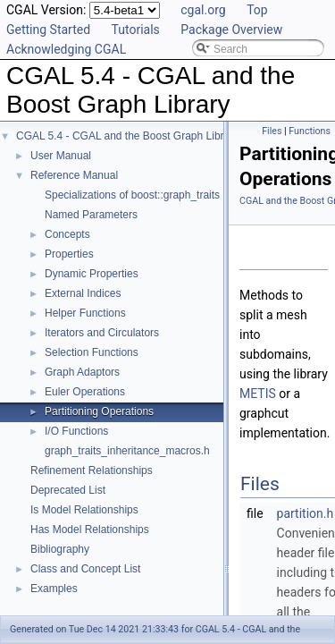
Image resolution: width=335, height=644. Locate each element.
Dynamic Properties (91, 273)
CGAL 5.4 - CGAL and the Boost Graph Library (127, 136)
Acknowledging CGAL (66, 49)
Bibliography (59, 549)
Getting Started (48, 29)
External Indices (83, 293)
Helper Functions (85, 313)
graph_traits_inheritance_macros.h (127, 451)
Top (257, 10)
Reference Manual (74, 175)
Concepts (67, 234)
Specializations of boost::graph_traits (132, 195)
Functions (310, 131)
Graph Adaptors (82, 372)
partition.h (305, 513)
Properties (69, 254)
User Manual (60, 155)
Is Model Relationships (84, 510)
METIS (257, 393)
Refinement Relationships (91, 470)
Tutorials (136, 29)
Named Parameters (91, 214)
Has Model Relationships (89, 529)
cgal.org (202, 10)
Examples (54, 588)
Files (271, 131)
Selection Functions (91, 352)
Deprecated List (67, 490)
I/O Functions (76, 431)
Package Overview (231, 29)
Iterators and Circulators (102, 332)
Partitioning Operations (99, 411)
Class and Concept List (85, 569)
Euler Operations (85, 392)
